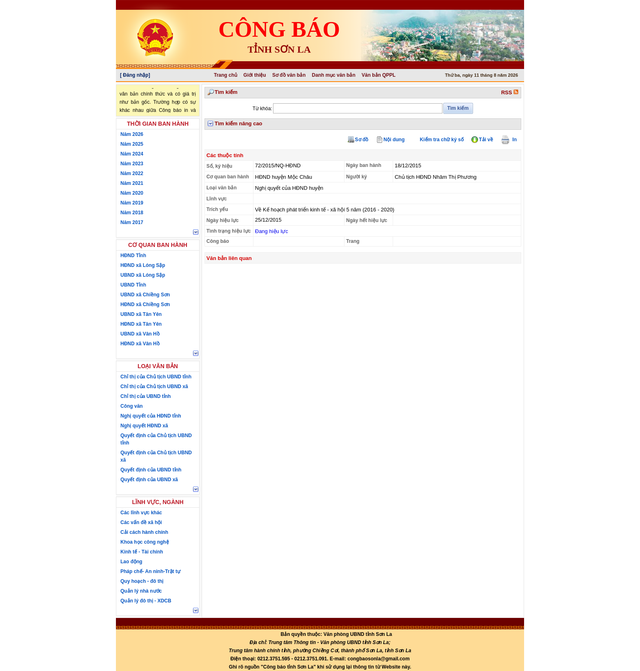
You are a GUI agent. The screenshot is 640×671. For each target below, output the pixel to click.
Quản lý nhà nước (141, 591)
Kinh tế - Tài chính (141, 552)
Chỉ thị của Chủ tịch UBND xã (154, 386)
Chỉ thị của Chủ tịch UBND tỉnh (155, 377)
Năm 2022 (131, 173)
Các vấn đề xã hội (141, 522)
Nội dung (394, 139)
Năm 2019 (131, 203)
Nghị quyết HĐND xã (144, 426)
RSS (509, 92)
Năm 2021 (131, 183)
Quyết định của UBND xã (149, 479)
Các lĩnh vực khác (141, 512)
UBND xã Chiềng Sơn (145, 295)
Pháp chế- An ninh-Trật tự (150, 571)
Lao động (131, 561)
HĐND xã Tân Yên (141, 324)
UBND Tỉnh (133, 285)
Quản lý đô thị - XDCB (145, 601)
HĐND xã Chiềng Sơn (145, 304)
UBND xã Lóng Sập (142, 275)
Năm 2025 (131, 144)
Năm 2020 (131, 193)
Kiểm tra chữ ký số (442, 139)
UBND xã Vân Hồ (140, 334)
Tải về (486, 139)
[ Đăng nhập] (135, 75)
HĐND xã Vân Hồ (140, 344)
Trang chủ (225, 75)
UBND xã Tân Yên (141, 314)
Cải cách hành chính (144, 532)
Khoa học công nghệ (144, 542)
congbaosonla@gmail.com (378, 659)
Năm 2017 (131, 222)
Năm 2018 (131, 213)
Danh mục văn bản (334, 75)
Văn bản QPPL (379, 75)
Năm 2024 (131, 154)
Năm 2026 (131, 134)
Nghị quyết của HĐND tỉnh (150, 416)
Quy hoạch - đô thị (141, 581)
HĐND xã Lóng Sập (142, 265)
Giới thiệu (254, 75)
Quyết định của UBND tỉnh (150, 470)
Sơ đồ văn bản (289, 75)
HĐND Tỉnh (133, 255)
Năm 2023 (131, 164)
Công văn (131, 406)
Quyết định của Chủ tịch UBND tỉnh (156, 439)
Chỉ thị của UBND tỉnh (145, 396)
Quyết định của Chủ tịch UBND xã (156, 456)
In (512, 139)
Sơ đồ (362, 139)
